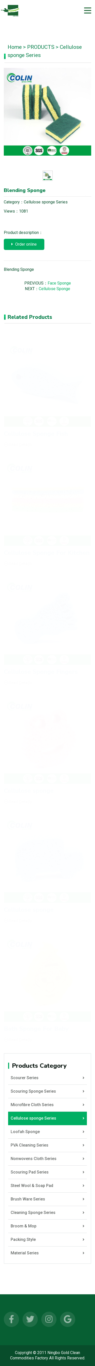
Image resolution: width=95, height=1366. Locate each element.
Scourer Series (47, 1078)
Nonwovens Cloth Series (47, 1159)
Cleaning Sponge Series (47, 1213)
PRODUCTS (40, 47)
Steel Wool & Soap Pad (47, 1186)
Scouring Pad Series (47, 1172)
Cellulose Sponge (54, 288)
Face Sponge (59, 283)
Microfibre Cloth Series (47, 1105)
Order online (24, 244)
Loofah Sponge (47, 1132)
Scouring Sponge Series (47, 1091)
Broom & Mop (47, 1226)
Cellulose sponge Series (46, 202)
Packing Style (47, 1240)
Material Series (47, 1253)
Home (15, 47)
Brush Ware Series (47, 1199)
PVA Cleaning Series (47, 1145)
